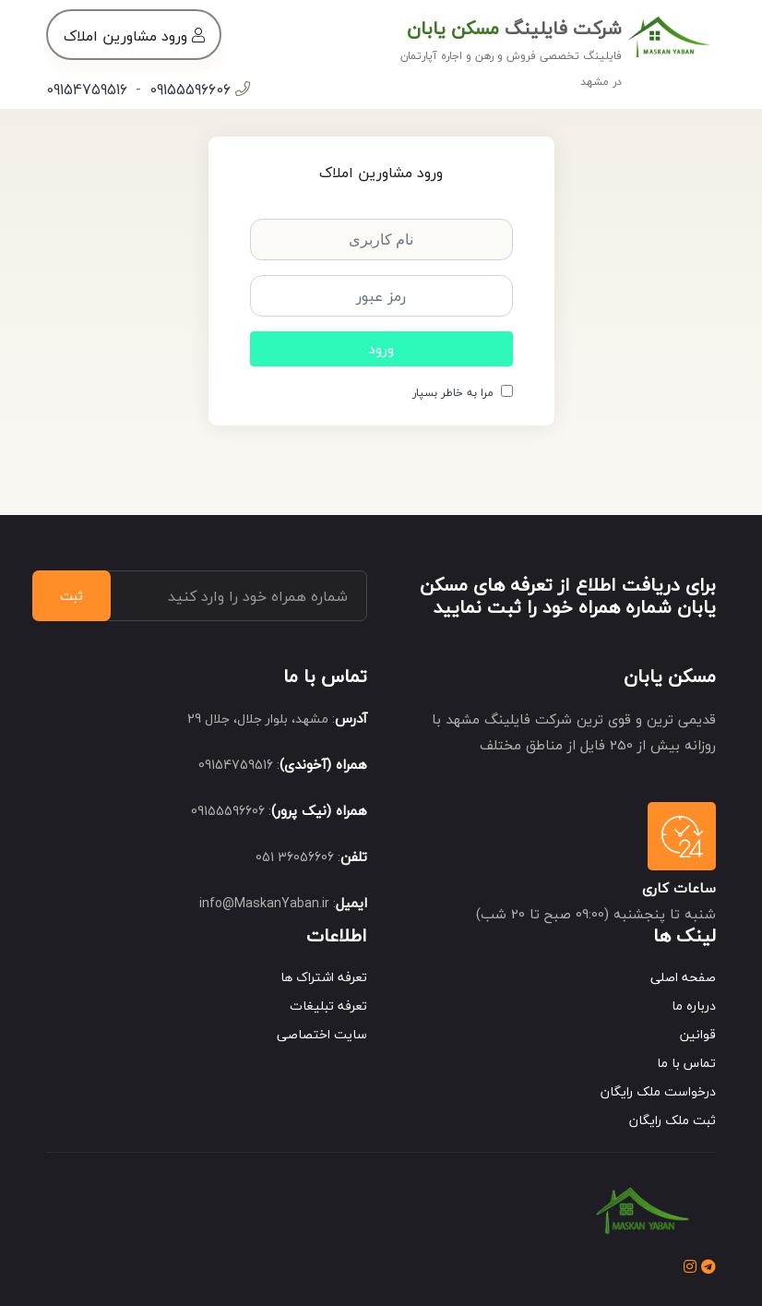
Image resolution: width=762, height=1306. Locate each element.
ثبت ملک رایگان (672, 1120)
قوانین (698, 1034)
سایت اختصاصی (322, 1034)
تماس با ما (686, 1062)
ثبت (71, 595)
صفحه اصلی (683, 976)
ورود (381, 349)
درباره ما (694, 1005)
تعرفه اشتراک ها (323, 976)
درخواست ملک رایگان (658, 1091)
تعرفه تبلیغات (328, 1005)
